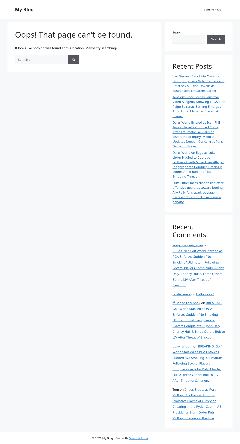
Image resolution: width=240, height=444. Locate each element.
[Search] (73, 59)
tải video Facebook (186, 303)
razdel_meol (181, 294)
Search (177, 32)
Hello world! (205, 294)
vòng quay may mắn (187, 245)
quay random (182, 346)
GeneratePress (138, 438)
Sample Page (212, 9)
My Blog (24, 9)
